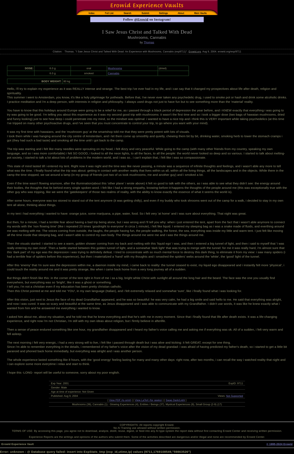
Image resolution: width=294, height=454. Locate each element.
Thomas (149, 42)
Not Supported (234, 395)
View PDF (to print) (120, 400)
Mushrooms (115, 68)
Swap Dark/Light (175, 400)
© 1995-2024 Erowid (279, 444)
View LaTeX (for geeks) (148, 400)
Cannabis (113, 73)
